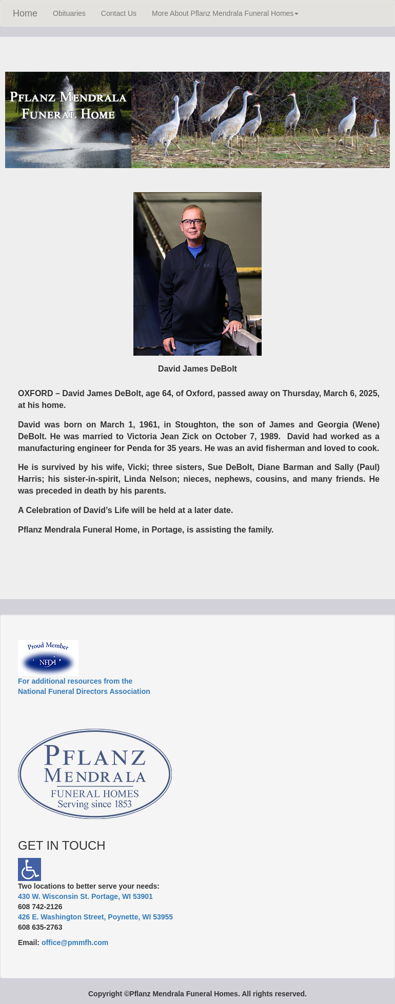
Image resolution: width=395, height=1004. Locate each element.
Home (25, 13)
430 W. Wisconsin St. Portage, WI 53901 (85, 896)
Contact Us (118, 13)
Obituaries (69, 13)
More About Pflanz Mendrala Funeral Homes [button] (225, 13)
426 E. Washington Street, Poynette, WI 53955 (95, 917)
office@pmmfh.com (75, 942)
